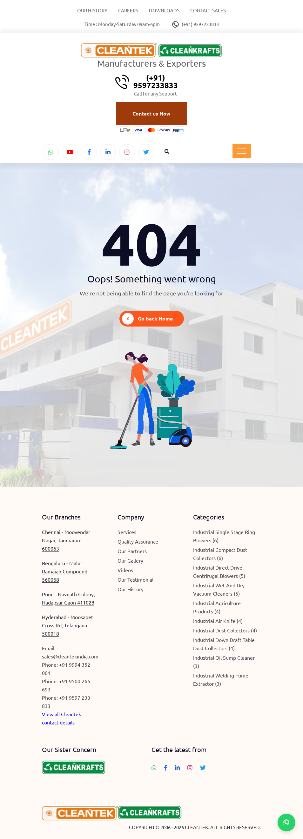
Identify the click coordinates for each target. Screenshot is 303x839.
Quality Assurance (138, 541)
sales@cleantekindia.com (70, 656)
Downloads (164, 10)
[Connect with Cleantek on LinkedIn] (108, 152)
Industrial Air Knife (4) (218, 621)
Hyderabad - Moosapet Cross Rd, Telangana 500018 (67, 625)
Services (127, 532)
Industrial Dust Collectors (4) (225, 630)
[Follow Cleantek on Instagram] (127, 152)
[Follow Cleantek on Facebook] (89, 152)
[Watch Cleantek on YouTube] (70, 152)
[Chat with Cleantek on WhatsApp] (51, 152)
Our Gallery (130, 560)
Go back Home (147, 319)
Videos (125, 570)
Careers (128, 10)
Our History (92, 10)
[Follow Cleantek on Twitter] (146, 152)
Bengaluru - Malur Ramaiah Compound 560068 (64, 571)
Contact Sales (208, 10)
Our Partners (132, 551)
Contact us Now (151, 113)
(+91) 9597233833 (200, 24)
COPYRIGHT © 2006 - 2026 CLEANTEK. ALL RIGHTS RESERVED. (195, 827)
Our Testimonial (135, 579)
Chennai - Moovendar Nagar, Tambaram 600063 (66, 540)
